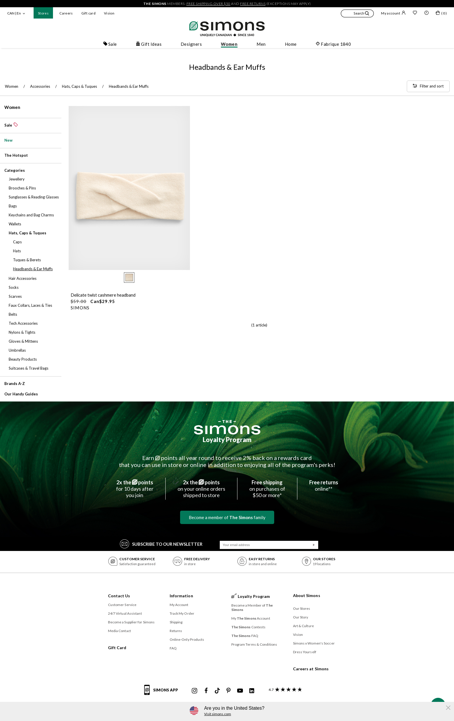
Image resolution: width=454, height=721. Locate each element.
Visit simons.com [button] (217, 714)
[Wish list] (414, 13)
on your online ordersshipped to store (201, 488)
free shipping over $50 (208, 3)
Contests (248, 627)
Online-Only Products (187, 639)
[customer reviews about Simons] (284, 689)
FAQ (173, 648)
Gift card (88, 13)
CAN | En (14, 13)
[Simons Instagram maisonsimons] (194, 690)
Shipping (176, 622)
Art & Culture (303, 626)
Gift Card (117, 647)
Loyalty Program (227, 439)
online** (323, 485)
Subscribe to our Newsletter (161, 543)
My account (393, 13)
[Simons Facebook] (206, 690)
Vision (109, 13)
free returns (253, 3)
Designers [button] (191, 44)
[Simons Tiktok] (217, 690)
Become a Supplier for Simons (131, 622)
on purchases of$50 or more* (267, 488)
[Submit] (314, 545)
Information (181, 595)
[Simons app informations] (162, 693)
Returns (176, 631)
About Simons (306, 595)
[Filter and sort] (428, 86)
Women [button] (229, 44)
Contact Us (119, 595)
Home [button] (291, 44)
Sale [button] (110, 44)
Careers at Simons (311, 668)
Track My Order (182, 613)
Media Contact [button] (119, 631)
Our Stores (301, 608)
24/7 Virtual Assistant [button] (125, 613)
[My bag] (441, 14)
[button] (357, 14)
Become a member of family (227, 517)
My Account (179, 605)
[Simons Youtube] (240, 690)
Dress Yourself (304, 652)
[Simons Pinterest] (228, 690)
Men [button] (261, 44)
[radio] (129, 277)
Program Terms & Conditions (254, 644)
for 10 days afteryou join (134, 488)
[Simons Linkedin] (252, 690)
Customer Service (122, 605)
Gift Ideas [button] (149, 44)
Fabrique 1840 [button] (333, 44)
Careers (66, 13)
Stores (43, 13)
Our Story (300, 617)
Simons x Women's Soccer (314, 643)
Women (12, 107)
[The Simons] (227, 427)
